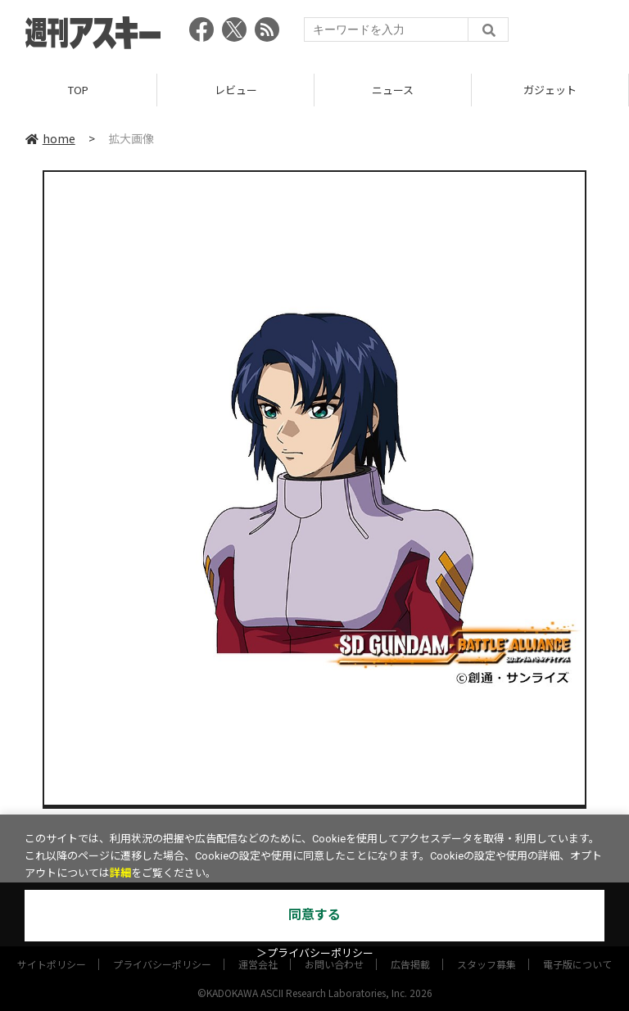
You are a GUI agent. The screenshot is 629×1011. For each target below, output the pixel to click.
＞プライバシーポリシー (314, 953)
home (50, 138)
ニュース (393, 89)
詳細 (120, 873)
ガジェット (550, 89)
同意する (314, 915)
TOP (78, 89)
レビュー (236, 89)
